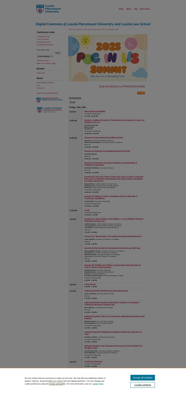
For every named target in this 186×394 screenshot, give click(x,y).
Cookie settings (56, 384)
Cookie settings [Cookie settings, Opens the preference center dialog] (142, 385)
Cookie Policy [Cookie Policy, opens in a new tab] (97, 384)
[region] (93, 381)
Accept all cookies (142, 377)
